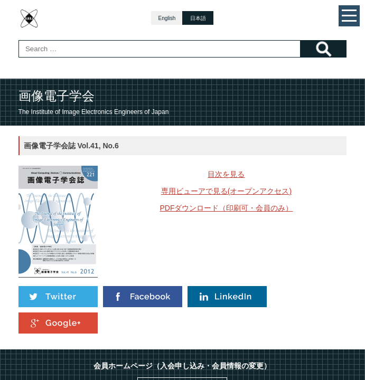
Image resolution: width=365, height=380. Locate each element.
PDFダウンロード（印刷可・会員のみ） (226, 208)
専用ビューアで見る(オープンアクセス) (226, 191)
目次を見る (226, 174)
